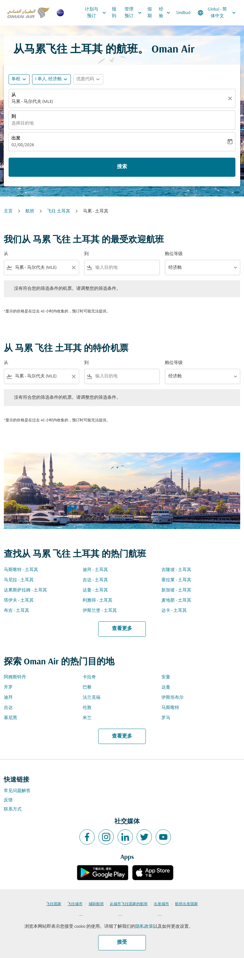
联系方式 (13, 809)
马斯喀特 (170, 707)
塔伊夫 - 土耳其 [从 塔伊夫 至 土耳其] (19, 600)
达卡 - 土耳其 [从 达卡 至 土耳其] (174, 610)
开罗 (8, 687)
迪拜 (8, 697)
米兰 (87, 718)
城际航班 (96, 904)
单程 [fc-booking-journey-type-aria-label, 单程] (15, 79)
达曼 (165, 687)
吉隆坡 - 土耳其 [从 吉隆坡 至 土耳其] (176, 570)
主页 (8, 211)
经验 (166, 12)
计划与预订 (97, 12)
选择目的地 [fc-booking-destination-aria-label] (22, 123)
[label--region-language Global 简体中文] (217, 12)
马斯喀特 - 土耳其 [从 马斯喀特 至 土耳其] (21, 570)
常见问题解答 (17, 791)
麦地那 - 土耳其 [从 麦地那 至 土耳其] (176, 600)
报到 (114, 12)
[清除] (231, 98)
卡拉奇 (89, 677)
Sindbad (183, 13)
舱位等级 (174, 254)
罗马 (165, 718)
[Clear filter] (73, 267)
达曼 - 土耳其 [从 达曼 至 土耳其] (95, 590)
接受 (122, 942)
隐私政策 (144, 926)
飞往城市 (75, 904)
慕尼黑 (10, 718)
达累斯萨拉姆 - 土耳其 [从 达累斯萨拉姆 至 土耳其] (25, 590)
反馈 (8, 800)
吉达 (8, 707)
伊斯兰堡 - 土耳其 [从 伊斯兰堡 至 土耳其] (100, 610)
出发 (15, 138)
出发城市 (161, 904)
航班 (29, 211)
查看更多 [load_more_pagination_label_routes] (122, 628)
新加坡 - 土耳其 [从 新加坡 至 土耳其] (176, 590)
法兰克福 (91, 697)
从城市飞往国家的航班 (129, 904)
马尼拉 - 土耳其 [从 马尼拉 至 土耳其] (19, 580)
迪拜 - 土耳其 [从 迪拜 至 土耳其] (95, 570)
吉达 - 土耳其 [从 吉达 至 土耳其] (95, 580)
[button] (51, 79)
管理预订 (135, 12)
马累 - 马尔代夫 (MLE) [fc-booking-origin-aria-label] (32, 101)
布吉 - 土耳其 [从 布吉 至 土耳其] (16, 610)
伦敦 (87, 707)
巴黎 (87, 687)
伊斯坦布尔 (172, 697)
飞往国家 (53, 904)
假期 (149, 12)
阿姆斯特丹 (15, 677)
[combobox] (41, 267)
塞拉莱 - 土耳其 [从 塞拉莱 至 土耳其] (176, 580)
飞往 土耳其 (58, 211)
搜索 (122, 166)
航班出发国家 (186, 904)
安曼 (165, 677)
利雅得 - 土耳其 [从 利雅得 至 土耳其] (97, 600)
